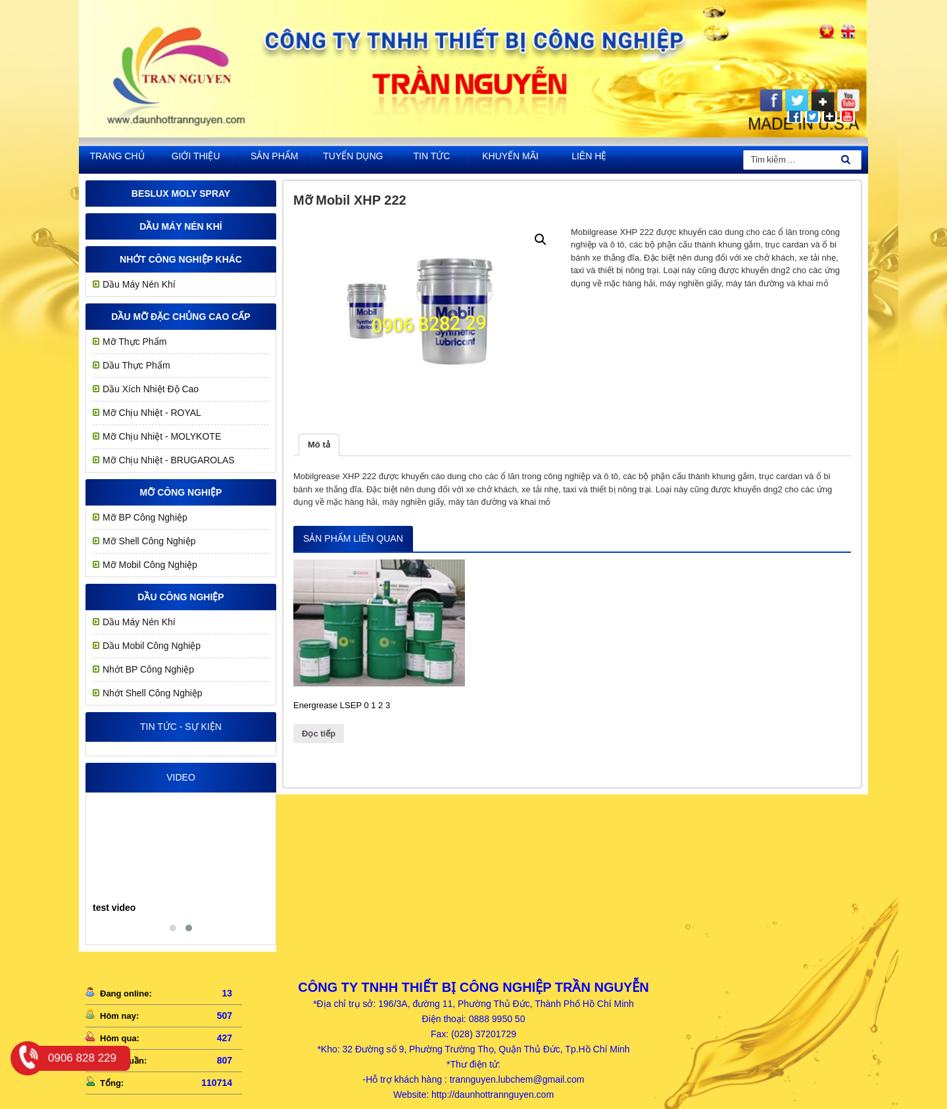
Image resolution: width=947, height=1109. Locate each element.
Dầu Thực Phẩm (136, 365)
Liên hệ (588, 156)
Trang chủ (116, 156)
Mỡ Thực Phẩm (134, 341)
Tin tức (432, 156)
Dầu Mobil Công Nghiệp (152, 645)
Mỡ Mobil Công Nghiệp (150, 564)
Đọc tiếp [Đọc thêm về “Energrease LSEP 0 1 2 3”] (318, 733)
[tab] (319, 445)
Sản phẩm (274, 156)
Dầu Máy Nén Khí (180, 226)
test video (114, 907)
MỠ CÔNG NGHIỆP (181, 492)
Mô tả (319, 445)
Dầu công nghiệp (180, 597)
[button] (173, 928)
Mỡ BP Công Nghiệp (145, 517)
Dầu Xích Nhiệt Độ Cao (151, 389)
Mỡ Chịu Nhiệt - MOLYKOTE (162, 436)
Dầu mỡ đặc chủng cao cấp (180, 316)
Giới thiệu (196, 156)
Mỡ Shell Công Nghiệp (149, 541)
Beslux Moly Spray (181, 193)
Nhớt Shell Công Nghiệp (153, 693)
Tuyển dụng (353, 156)
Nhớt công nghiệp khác (181, 259)
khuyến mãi (510, 156)
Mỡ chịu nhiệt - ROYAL (152, 412)
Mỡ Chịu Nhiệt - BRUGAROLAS (169, 460)
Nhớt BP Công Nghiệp (148, 669)
